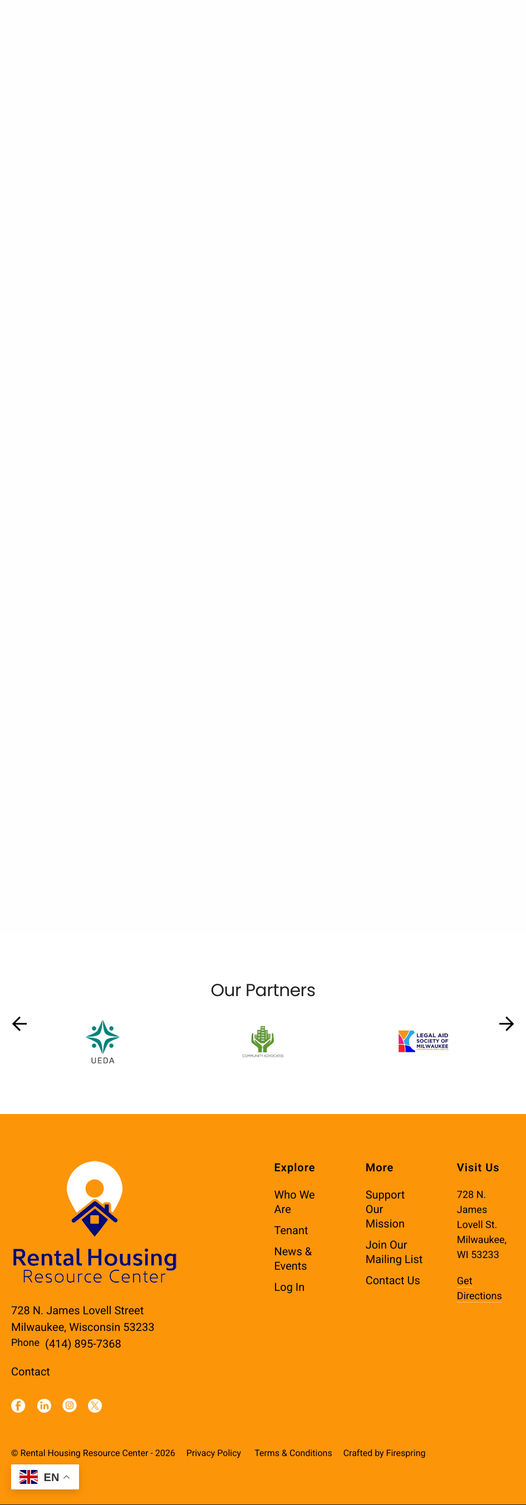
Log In (289, 1287)
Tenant (291, 1230)
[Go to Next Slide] (506, 1024)
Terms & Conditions (293, 1453)
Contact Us (393, 1281)
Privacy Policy (214, 1453)
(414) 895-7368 (83, 1344)
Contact (30, 1372)
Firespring (406, 1453)
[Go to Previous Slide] (19, 1024)
